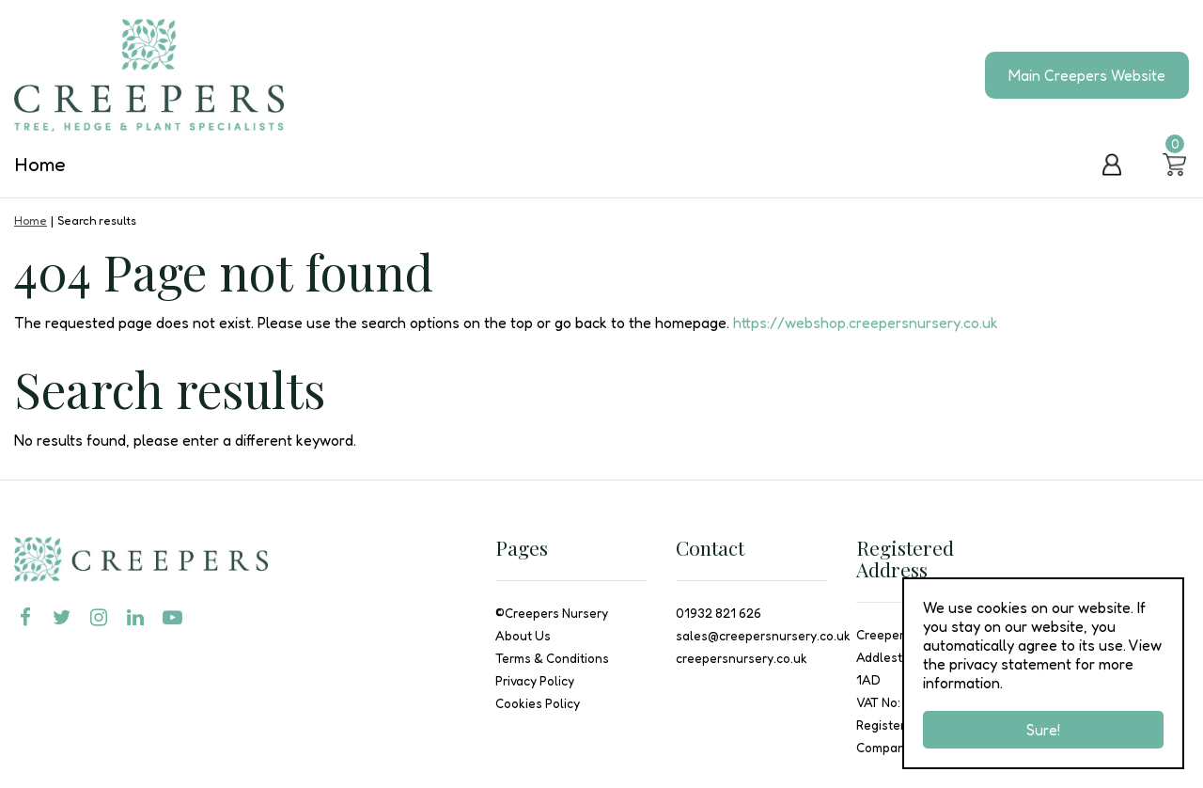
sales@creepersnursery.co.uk (763, 635)
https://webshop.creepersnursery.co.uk (865, 322)
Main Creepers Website (1086, 75)
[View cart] (1175, 164)
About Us (523, 635)
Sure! (1043, 729)
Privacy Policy (534, 680)
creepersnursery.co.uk (741, 658)
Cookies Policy (537, 703)
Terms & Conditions (552, 658)
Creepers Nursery (556, 613)
